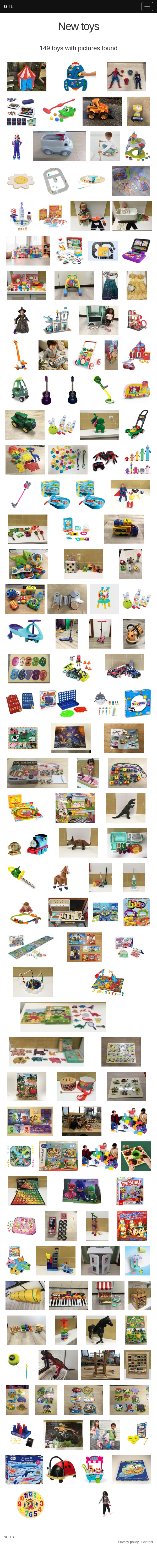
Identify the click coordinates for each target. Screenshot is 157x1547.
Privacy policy (128, 1542)
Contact (147, 1542)
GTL (8, 6)
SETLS (9, 1537)
